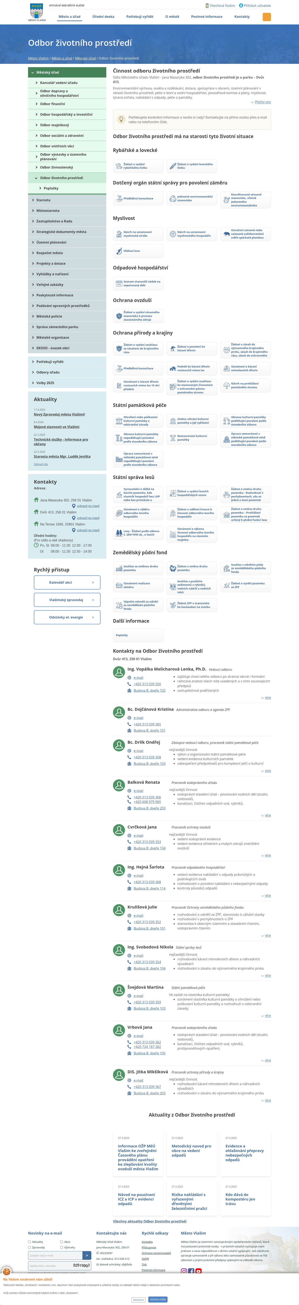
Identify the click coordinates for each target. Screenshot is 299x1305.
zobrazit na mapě (88, 506)
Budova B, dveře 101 (149, 730)
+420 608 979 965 (147, 801)
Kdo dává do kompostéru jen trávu (240, 1199)
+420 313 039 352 (147, 922)
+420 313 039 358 (147, 757)
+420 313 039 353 (147, 841)
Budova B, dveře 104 (149, 848)
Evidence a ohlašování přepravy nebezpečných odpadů (244, 1153)
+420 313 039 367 (147, 1086)
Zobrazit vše (41, 464)
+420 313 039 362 (147, 1042)
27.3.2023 (123, 1138)
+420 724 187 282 (147, 1046)
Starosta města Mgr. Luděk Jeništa (62, 456)
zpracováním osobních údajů (70, 1272)
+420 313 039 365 (147, 724)
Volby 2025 (45, 383)
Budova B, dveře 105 (149, 1053)
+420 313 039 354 (147, 962)
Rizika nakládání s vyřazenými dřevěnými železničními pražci (189, 1201)
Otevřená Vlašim (222, 5)
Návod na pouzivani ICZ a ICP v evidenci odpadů (136, 1199)
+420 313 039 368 (147, 882)
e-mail (138, 677)
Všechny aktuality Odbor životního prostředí (149, 1221)
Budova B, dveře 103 (149, 763)
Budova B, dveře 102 (149, 690)
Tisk (144, 1264)
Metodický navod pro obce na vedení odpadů (191, 1151)
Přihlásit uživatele (257, 5)
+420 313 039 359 (147, 1002)
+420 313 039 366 (147, 797)
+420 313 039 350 (147, 684)
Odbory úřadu (48, 372)
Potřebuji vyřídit (50, 361)
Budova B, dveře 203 (149, 808)
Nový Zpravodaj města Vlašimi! (59, 414)
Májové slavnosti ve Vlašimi (56, 426)
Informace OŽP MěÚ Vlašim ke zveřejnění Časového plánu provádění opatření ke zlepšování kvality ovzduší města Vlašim (138, 1157)
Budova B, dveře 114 (149, 888)
